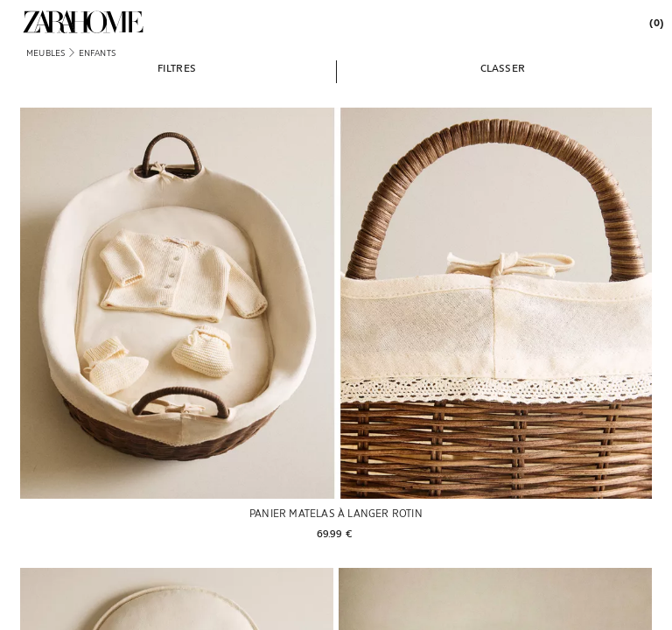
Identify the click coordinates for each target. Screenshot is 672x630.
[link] (83, 21)
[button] (177, 67)
